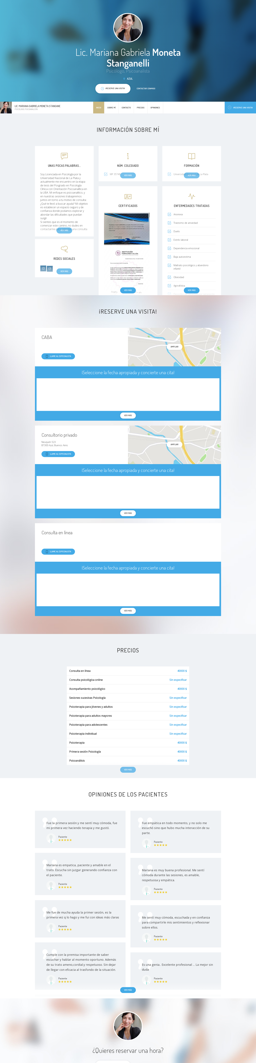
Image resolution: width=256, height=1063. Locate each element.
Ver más (128, 290)
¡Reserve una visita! (240, 107)
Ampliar (174, 346)
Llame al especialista (58, 356)
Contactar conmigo (146, 88)
